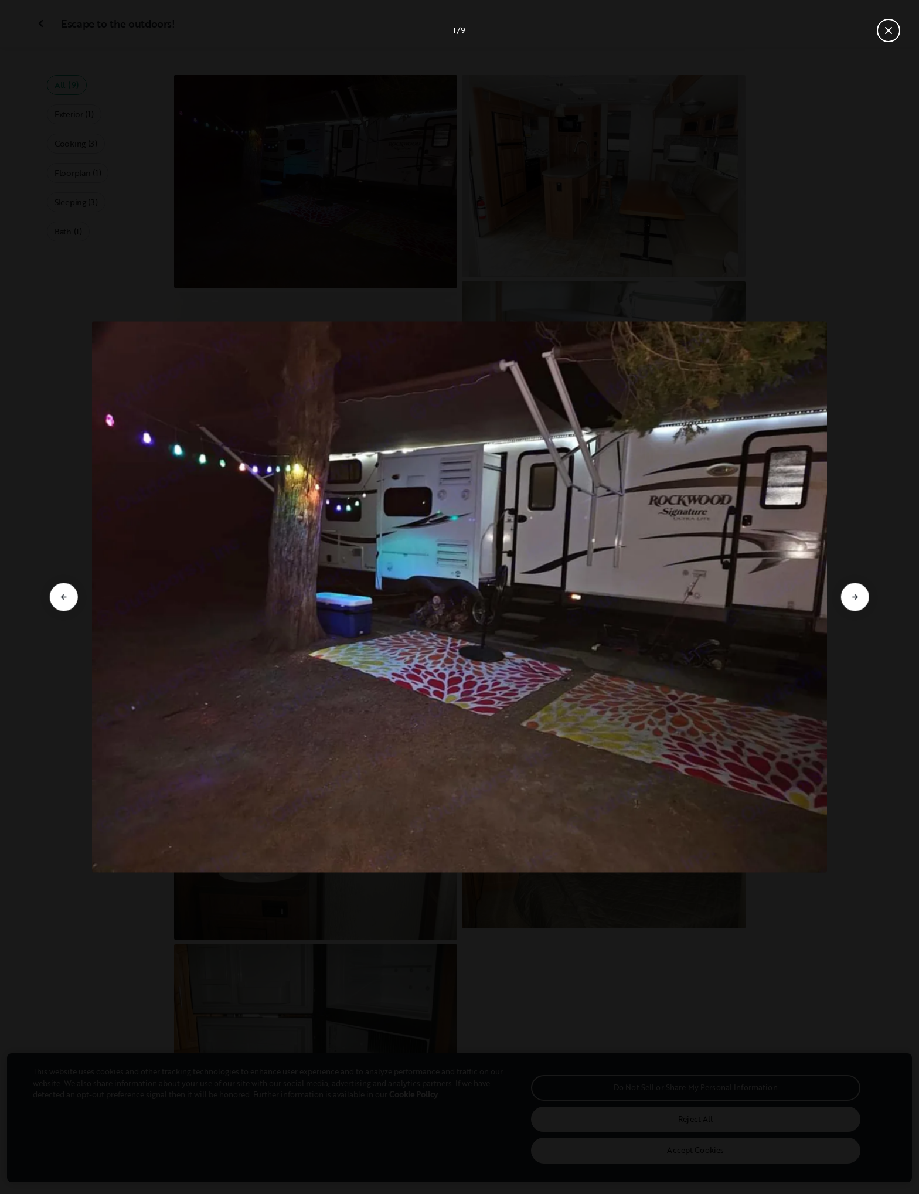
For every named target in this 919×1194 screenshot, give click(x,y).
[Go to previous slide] (64, 597)
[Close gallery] (888, 30)
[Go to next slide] (855, 597)
